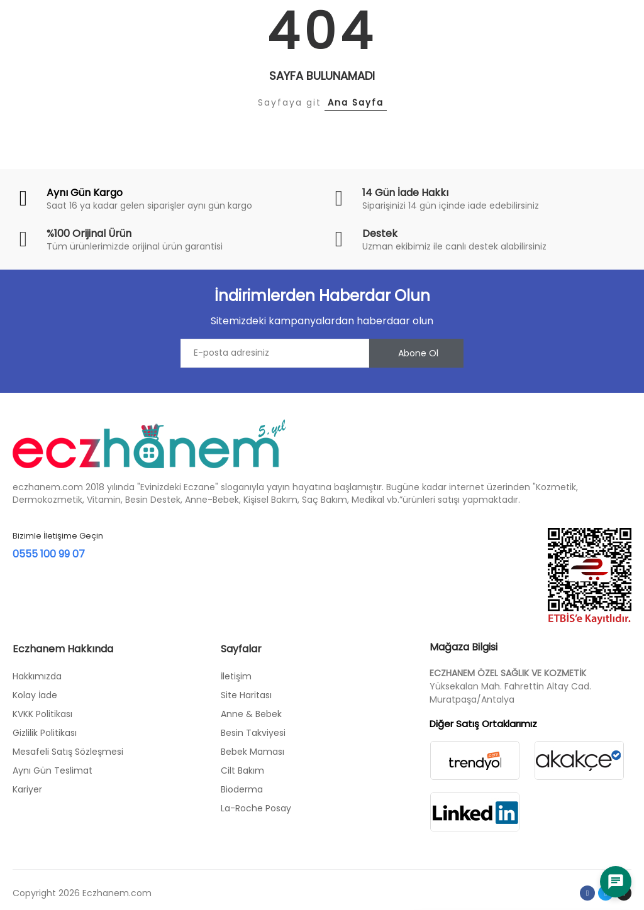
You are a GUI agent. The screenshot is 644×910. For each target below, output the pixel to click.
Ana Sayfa (356, 102)
